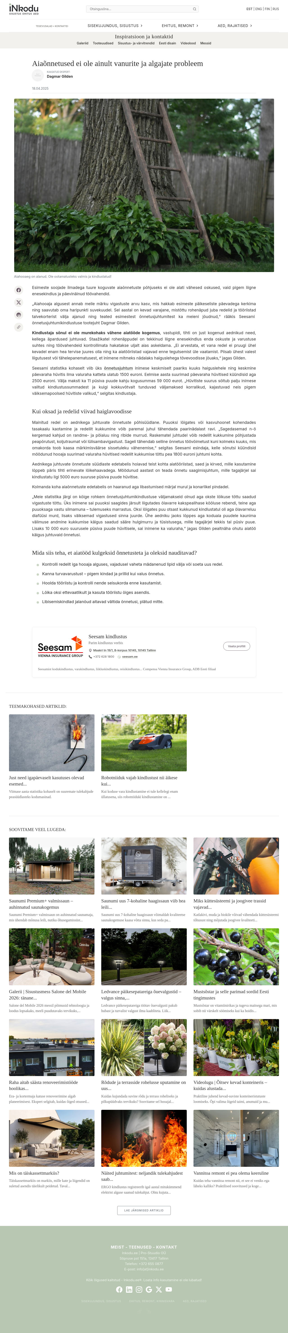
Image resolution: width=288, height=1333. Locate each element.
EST (250, 9)
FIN (267, 9)
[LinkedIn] (129, 1289)
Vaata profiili (236, 646)
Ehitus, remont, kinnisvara (152, 1301)
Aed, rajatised (195, 1301)
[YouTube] (169, 1289)
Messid (205, 43)
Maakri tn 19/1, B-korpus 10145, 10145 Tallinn (124, 650)
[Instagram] (139, 1289)
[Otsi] (195, 9)
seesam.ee (129, 656)
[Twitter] (159, 1289)
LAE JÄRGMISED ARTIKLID (144, 1210)
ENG (258, 9)
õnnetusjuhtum (118, 368)
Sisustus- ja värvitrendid (136, 43)
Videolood (188, 43)
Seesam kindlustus (108, 636)
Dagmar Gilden (60, 76)
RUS (276, 9)
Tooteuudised (103, 43)
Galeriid (82, 43)
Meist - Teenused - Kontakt (144, 1247)
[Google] (149, 1289)
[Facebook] (119, 1289)
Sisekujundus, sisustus (101, 1301)
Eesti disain (167, 43)
